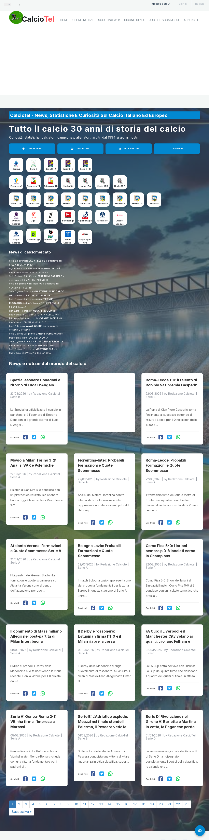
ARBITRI (178, 148)
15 (118, 790)
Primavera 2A (33, 186)
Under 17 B (102, 186)
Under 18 (68, 186)
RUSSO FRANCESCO (47, 341)
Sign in (183, 3)
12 (92, 790)
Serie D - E (85, 203)
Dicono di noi (134, 33)
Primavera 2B (51, 186)
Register (200, 3)
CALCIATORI (80, 148)
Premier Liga (50, 239)
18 (143, 790)
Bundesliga (68, 220)
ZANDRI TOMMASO (47, 333)
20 (161, 790)
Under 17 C (119, 186)
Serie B (33, 169)
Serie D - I (154, 203)
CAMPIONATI (32, 148)
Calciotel (63, 827)
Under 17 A (85, 186)
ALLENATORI (129, 148)
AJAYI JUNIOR (34, 326)
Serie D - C (50, 203)
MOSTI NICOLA (44, 349)
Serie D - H (137, 203)
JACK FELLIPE (37, 260)
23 (187, 790)
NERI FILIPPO (34, 283)
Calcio (43, 19)
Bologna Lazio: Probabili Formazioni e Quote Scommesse (99, 542)
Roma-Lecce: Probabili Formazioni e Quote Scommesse (166, 459)
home (64, 33)
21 (169, 790)
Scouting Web (109, 33)
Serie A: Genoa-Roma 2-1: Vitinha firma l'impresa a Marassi (33, 707)
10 (76, 790)
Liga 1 (33, 220)
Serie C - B (68, 169)
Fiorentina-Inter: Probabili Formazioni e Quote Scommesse (101, 459)
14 (109, 790)
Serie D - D (68, 203)
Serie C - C (85, 169)
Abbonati (191, 33)
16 (126, 790)
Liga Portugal (85, 220)
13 (101, 790)
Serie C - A (50, 169)
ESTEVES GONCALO (44, 268)
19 (152, 790)
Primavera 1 (16, 186)
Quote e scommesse (164, 33)
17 (135, 790)
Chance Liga (33, 239)
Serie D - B (33, 203)
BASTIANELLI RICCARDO (49, 291)
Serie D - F (102, 203)
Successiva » (22, 797)
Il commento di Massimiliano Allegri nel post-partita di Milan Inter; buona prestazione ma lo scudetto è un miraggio (36, 630)
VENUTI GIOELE (49, 318)
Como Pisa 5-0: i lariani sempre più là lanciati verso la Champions (170, 542)
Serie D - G (119, 203)
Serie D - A (16, 203)
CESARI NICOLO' (43, 310)
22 (178, 790)
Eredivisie (102, 220)
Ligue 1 (50, 220)
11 (84, 790)
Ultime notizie (83, 33)
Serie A (16, 169)
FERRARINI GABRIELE (50, 276)
